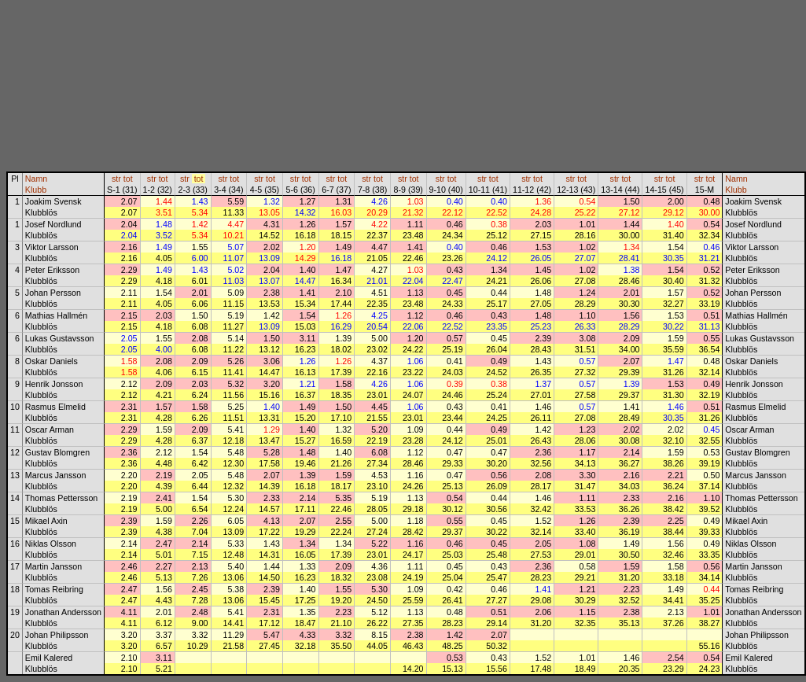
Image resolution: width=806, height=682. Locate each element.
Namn (36, 178)
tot (128, 178)
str (116, 178)
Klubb (35, 189)
